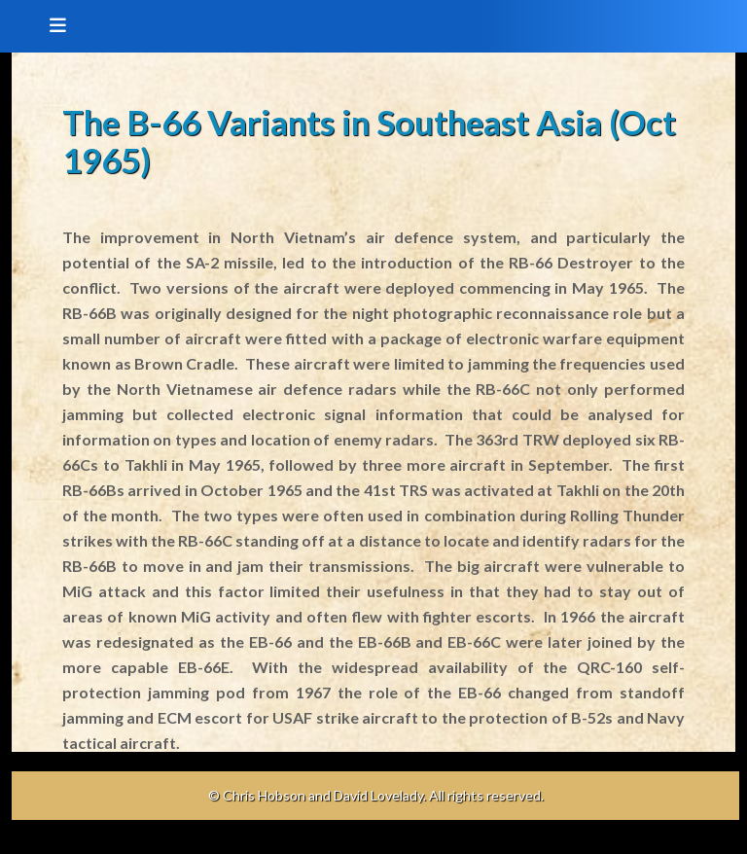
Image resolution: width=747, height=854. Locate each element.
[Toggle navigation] (51, 26)
